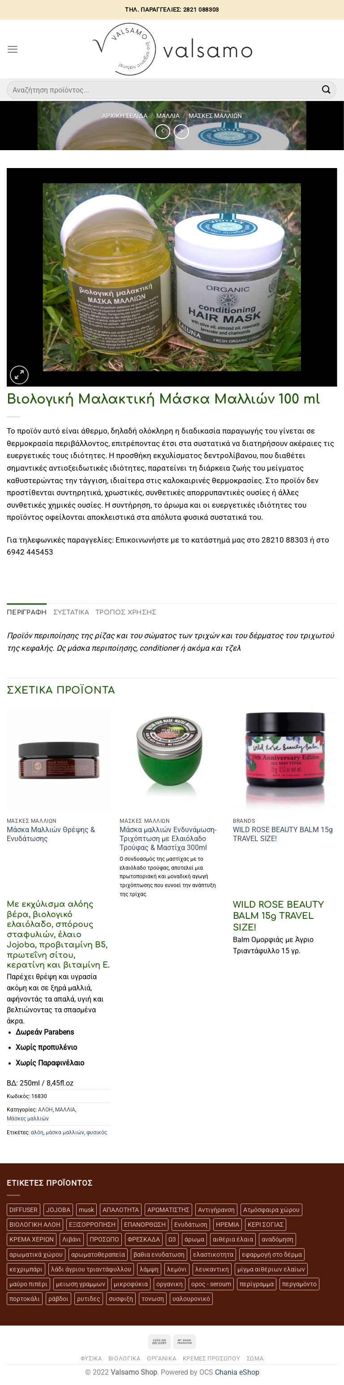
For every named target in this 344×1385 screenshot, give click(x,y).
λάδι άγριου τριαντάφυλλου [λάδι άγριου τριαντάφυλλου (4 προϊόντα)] (91, 1269)
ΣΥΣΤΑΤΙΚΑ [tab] (71, 612)
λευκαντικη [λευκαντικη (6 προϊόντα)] (212, 1269)
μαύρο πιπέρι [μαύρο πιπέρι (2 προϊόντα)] (28, 1284)
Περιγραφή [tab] (27, 612)
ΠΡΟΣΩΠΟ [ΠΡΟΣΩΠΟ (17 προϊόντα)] (104, 1239)
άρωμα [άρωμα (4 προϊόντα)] (194, 1239)
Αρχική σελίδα (124, 115)
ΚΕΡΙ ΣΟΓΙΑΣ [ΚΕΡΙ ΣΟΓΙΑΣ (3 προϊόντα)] (266, 1224)
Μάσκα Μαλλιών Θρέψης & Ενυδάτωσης (51, 834)
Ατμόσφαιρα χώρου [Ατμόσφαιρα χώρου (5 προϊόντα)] (271, 1209)
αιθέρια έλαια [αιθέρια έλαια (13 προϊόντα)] (233, 1239)
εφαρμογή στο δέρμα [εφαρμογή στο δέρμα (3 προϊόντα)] (272, 1254)
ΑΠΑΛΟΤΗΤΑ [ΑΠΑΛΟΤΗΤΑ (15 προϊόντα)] (121, 1209)
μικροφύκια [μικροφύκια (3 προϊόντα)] (131, 1284)
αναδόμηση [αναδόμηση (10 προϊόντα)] (277, 1239)
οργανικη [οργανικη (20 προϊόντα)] (169, 1284)
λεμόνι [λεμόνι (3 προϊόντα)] (177, 1269)
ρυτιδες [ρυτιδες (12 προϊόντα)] (88, 1298)
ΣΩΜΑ (255, 1358)
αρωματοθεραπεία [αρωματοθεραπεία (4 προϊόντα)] (98, 1254)
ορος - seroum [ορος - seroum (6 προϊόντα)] (211, 1284)
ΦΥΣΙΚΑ (91, 1358)
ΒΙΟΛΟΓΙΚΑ (124, 1358)
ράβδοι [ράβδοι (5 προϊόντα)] (58, 1298)
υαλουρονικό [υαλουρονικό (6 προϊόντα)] (191, 1298)
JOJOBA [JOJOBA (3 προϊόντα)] (58, 1209)
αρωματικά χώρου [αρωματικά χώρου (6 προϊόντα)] (36, 1254)
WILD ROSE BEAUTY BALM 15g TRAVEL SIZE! (283, 834)
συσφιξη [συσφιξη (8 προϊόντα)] (121, 1298)
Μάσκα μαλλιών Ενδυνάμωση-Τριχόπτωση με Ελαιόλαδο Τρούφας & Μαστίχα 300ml (168, 839)
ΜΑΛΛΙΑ (168, 115)
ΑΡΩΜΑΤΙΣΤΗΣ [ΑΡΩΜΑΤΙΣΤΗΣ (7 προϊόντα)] (168, 1209)
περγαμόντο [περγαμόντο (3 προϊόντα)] (299, 1284)
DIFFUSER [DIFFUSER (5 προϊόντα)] (23, 1209)
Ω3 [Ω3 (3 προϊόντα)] (172, 1239)
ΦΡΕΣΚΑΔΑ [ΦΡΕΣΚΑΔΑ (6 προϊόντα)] (144, 1239)
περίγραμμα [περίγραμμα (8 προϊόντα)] (257, 1284)
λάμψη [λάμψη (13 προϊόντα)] (149, 1269)
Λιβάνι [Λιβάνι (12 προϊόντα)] (71, 1239)
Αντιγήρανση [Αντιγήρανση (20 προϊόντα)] (216, 1209)
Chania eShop (237, 1372)
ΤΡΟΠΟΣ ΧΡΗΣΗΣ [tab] (126, 612)
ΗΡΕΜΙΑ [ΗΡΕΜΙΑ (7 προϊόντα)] (227, 1224)
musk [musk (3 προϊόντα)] (86, 1209)
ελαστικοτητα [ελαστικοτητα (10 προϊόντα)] (213, 1254)
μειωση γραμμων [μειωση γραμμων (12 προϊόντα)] (80, 1284)
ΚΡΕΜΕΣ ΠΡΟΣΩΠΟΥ (212, 1358)
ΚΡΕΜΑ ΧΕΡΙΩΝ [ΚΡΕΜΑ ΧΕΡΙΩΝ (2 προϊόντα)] (31, 1239)
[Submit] (326, 89)
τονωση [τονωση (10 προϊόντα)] (153, 1298)
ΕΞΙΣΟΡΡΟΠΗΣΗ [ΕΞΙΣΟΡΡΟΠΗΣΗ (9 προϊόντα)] (92, 1224)
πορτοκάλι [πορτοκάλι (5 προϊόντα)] (24, 1298)
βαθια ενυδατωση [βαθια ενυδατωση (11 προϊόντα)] (159, 1254)
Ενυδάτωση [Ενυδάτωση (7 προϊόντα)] (190, 1224)
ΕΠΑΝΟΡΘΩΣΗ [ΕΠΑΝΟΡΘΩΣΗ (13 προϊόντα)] (145, 1224)
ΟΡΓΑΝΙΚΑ (161, 1358)
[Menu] (12, 49)
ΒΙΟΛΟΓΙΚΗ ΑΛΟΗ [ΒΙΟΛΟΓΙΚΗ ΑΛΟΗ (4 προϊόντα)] (34, 1224)
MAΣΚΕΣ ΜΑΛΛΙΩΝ (215, 115)
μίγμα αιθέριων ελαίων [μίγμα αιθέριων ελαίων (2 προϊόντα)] (271, 1269)
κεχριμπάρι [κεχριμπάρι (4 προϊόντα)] (26, 1269)
